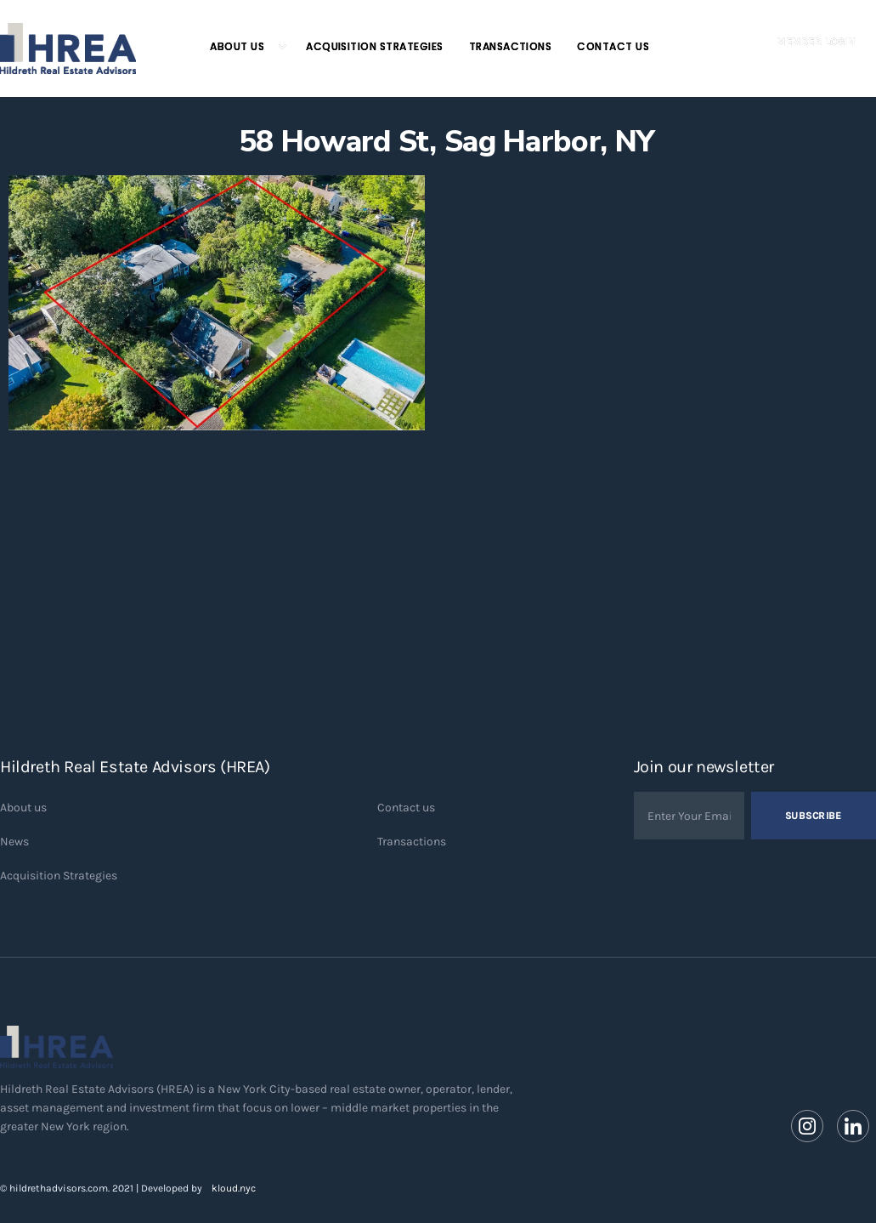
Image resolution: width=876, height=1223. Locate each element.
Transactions (510, 46)
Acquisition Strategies (375, 46)
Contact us (406, 807)
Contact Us (613, 46)
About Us (237, 46)
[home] (68, 48)
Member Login (816, 42)
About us (23, 807)
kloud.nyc (234, 1188)
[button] (241, 47)
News (14, 841)
